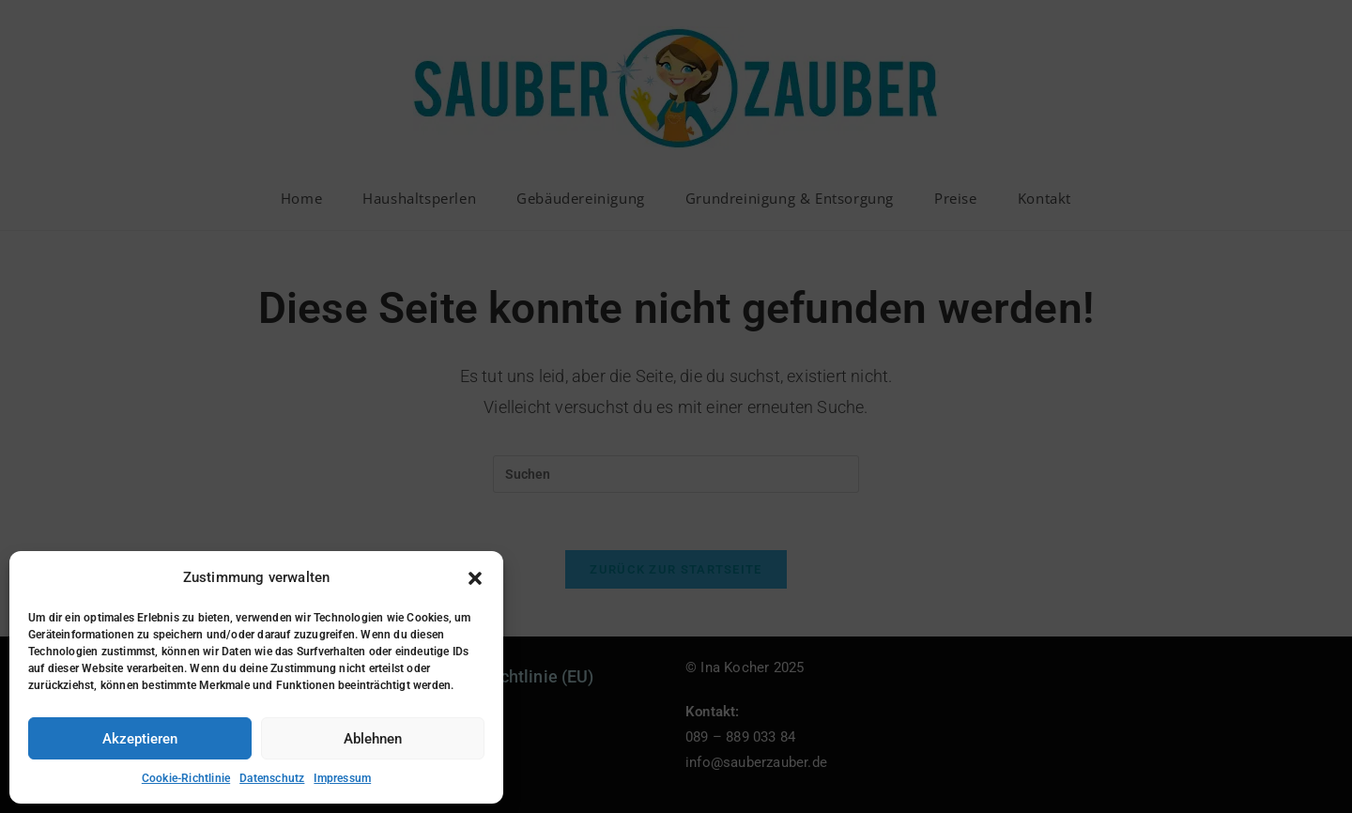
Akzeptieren (139, 738)
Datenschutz (271, 778)
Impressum (342, 778)
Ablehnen (373, 738)
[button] (475, 578)
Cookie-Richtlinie (186, 778)
